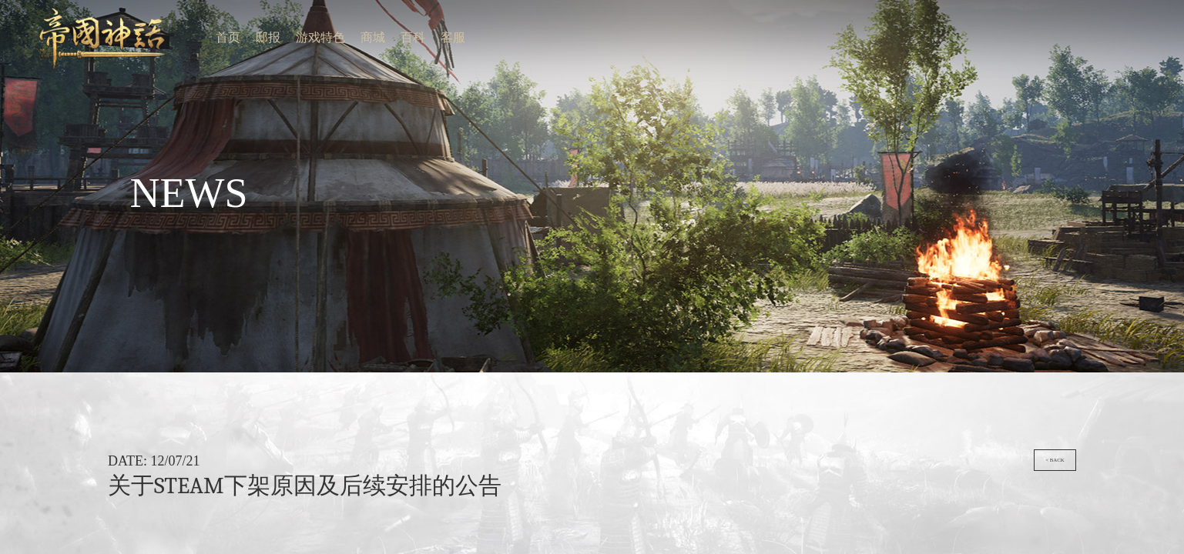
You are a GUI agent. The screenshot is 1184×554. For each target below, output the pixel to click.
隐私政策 (662, 138)
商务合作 (636, 138)
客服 (77, 6)
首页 (37, 6)
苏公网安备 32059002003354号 (639, 161)
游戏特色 (53, 6)
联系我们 (624, 138)
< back (1158, 76)
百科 (70, 6)
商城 (62, 6)
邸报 (44, 6)
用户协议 (649, 138)
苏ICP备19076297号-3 (664, 144)
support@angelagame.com (675, 161)
